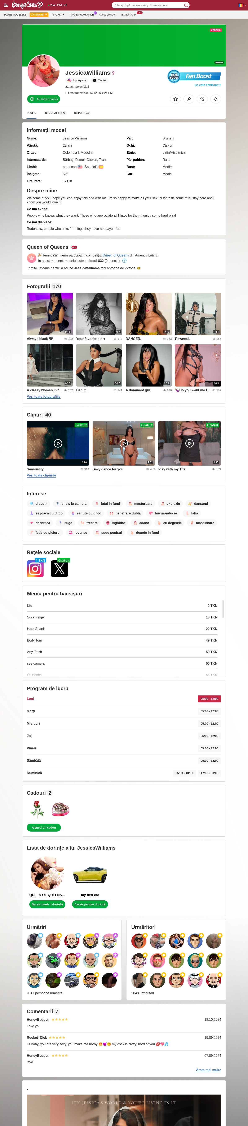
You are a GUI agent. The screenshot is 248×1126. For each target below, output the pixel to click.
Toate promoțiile (83, 14)
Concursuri (107, 14)
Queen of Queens (115, 255)
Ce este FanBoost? (208, 85)
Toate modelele (15, 14)
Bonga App (129, 14)
